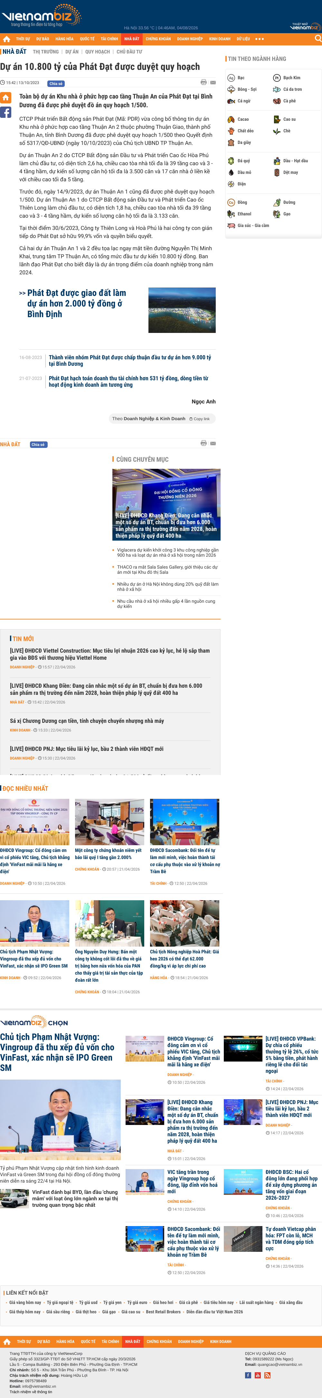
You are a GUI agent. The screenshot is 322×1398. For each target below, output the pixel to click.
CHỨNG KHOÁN (158, 39)
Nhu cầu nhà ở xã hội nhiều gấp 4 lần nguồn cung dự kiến (166, 604)
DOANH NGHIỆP (190, 39)
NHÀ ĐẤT (131, 39)
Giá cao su (131, 1312)
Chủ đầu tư (129, 52)
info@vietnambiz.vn (39, 1386)
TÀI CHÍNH (109, 39)
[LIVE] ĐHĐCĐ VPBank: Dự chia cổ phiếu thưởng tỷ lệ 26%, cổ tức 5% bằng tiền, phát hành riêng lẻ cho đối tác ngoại (292, 1055)
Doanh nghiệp (22, 667)
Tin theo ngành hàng (257, 58)
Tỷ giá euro (137, 1302)
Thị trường (46, 52)
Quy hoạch (97, 52)
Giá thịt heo (86, 1312)
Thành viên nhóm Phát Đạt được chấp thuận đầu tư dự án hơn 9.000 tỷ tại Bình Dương (130, 360)
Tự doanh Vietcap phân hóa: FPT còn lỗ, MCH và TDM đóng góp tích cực (291, 1239)
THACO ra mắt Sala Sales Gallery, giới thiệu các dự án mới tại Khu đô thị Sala (167, 570)
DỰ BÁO (42, 39)
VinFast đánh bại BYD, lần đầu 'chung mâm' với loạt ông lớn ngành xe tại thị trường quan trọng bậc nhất (75, 1198)
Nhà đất (14, 51)
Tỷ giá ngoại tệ (60, 1302)
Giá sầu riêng (58, 1312)
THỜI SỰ (23, 39)
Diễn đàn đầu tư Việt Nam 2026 (214, 1312)
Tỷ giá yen (112, 1302)
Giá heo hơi (163, 1302)
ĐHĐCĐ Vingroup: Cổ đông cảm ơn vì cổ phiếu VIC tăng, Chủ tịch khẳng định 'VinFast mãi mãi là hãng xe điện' (35, 860)
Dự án (72, 52)
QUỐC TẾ (87, 39)
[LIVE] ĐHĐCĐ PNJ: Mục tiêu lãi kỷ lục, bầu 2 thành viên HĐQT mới (87, 749)
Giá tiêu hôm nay (219, 1302)
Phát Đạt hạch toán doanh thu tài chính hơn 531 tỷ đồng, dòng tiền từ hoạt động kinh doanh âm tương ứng (128, 381)
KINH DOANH (220, 39)
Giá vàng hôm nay (25, 1302)
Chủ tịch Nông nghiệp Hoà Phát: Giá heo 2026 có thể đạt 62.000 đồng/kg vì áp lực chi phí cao (184, 959)
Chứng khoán (87, 869)
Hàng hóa (158, 978)
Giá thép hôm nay (25, 1312)
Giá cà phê (188, 1302)
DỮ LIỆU (243, 39)
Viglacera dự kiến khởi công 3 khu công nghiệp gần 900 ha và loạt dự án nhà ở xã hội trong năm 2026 (168, 553)
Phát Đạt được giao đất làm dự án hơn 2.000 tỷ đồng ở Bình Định (76, 303)
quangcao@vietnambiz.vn (280, 1364)
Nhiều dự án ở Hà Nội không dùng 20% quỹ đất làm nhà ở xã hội (168, 587)
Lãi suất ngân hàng (256, 1302)
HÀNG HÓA (65, 39)
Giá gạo (109, 1312)
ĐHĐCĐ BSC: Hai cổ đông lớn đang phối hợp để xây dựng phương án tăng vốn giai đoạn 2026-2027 (292, 1185)
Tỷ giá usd (88, 1302)
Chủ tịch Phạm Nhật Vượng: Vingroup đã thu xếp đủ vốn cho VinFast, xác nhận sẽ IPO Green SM (34, 959)
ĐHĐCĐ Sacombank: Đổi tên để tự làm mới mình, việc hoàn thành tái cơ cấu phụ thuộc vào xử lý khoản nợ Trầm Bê (185, 860)
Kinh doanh (20, 730)
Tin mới (23, 639)
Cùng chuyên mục (143, 459)
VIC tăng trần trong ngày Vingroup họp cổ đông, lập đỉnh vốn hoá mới (192, 1182)
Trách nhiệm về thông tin (31, 1392)
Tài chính (158, 883)
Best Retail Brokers (163, 1312)
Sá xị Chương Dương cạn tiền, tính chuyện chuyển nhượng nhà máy (87, 721)
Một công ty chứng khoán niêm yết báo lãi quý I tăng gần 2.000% (108, 853)
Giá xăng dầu (290, 1302)
